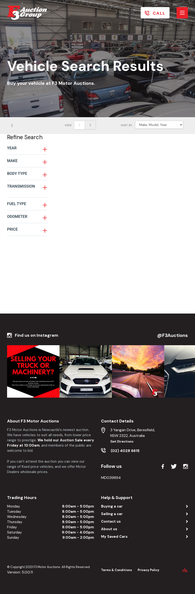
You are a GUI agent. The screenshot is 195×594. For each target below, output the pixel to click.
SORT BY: (127, 125)
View (68, 125)
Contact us (111, 521)
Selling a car (112, 514)
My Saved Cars (114, 536)
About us (109, 529)
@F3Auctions (172, 335)
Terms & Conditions (116, 570)
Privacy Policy (148, 570)
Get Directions (121, 441)
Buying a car (112, 506)
